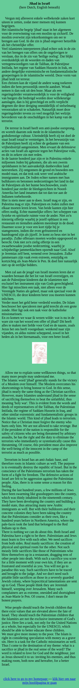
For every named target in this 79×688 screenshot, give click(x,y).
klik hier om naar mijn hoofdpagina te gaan (49, 680)
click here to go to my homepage (25, 679)
